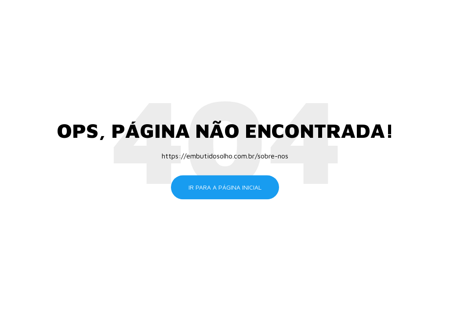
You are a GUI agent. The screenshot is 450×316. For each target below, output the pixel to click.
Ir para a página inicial (225, 187)
